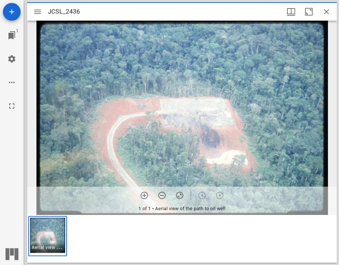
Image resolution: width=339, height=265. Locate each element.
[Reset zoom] (179, 195)
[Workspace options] (12, 82)
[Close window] (326, 12)
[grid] (182, 239)
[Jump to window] (12, 35)
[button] (47, 236)
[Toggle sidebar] (37, 12)
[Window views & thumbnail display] (291, 12)
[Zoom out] (162, 195)
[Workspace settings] (12, 59)
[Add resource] (12, 12)
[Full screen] (12, 106)
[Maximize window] (309, 12)
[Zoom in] (144, 195)
